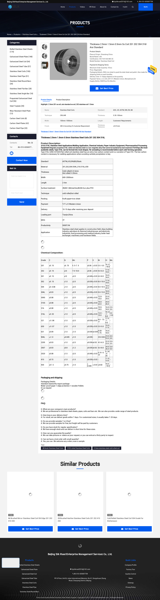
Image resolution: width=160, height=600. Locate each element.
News (131, 578)
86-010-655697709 (145, 1)
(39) (17, 106)
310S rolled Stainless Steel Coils (78, 448)
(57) (20, 66)
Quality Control (130, 574)
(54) (20, 62)
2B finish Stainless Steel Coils (52, 448)
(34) (20, 82)
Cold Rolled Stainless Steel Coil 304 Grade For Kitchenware (125, 519)
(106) (20, 71)
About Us (103, 7)
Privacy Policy (131, 587)
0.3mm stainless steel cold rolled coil (107, 448)
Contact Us (114, 7)
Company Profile (130, 565)
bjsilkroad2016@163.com (122, 1)
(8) (18, 118)
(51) (19, 76)
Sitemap (131, 583)
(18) (21, 94)
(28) (21, 89)
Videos (82, 7)
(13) (20, 112)
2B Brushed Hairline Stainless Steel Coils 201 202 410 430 (79, 519)
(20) (18, 128)
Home (63, 7)
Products (72, 7)
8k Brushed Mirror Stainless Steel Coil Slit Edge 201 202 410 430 (30, 519)
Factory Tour (130, 569)
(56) (21, 99)
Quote (146, 7)
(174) (21, 50)
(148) (21, 57)
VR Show (92, 7)
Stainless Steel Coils (29, 34)
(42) (19, 123)
